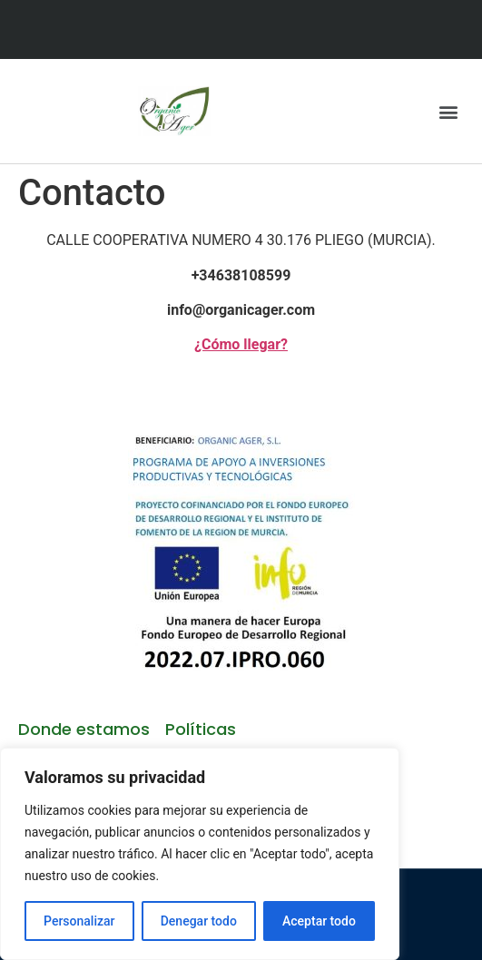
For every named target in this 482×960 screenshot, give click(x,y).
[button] (449, 111)
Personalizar (79, 921)
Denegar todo (199, 921)
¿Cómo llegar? (241, 344)
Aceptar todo (319, 921)
